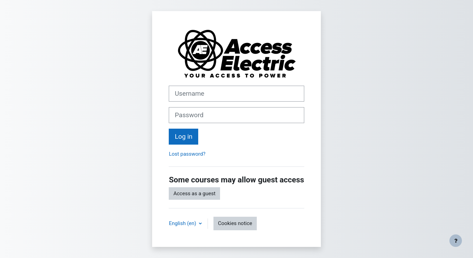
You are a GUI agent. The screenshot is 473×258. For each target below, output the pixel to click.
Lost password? (187, 154)
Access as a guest (194, 193)
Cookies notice (235, 223)
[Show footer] (455, 240)
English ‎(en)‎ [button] (183, 223)
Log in (183, 136)
